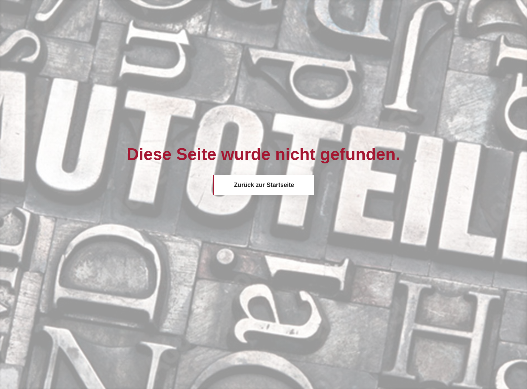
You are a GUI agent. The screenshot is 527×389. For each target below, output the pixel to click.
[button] (15, 374)
